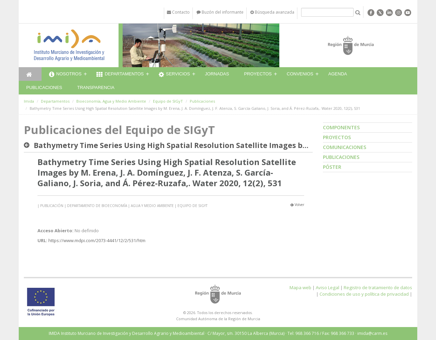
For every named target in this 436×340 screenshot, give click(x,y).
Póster (332, 167)
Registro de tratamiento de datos (378, 287)
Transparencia (95, 87)
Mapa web (300, 287)
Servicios (174, 74)
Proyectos (257, 73)
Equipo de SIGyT (168, 101)
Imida (29, 101)
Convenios (300, 73)
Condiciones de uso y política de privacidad (364, 294)
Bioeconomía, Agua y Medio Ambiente (111, 101)
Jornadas (217, 73)
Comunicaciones (344, 147)
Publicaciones (44, 87)
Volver (297, 204)
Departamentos (120, 74)
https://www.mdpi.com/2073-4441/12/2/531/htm (96, 240)
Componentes (341, 127)
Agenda (337, 73)
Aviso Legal (327, 287)
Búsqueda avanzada (272, 12)
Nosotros (65, 74)
